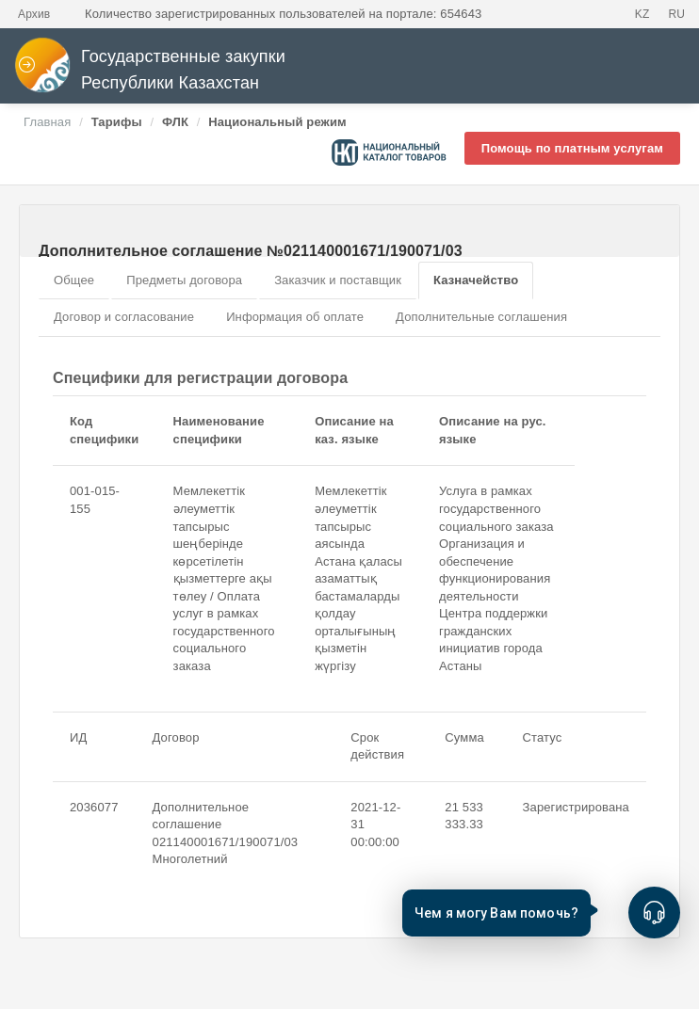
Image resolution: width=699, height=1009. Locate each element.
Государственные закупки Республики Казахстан (149, 70)
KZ (642, 14)
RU (676, 14)
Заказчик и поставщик (337, 280)
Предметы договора (184, 280)
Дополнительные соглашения (481, 317)
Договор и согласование (124, 317)
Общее (74, 280)
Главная (47, 122)
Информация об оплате (295, 317)
